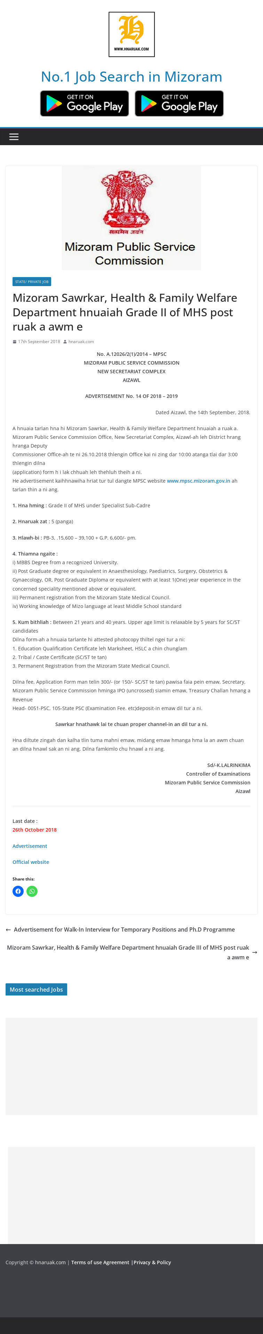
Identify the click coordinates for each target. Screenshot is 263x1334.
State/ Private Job (31, 281)
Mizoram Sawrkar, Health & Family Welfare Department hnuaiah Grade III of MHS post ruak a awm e (132, 952)
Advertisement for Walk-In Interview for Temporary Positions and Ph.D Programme (120, 929)
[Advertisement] (131, 1066)
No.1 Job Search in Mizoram (132, 76)
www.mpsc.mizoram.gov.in (198, 480)
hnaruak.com (81, 341)
